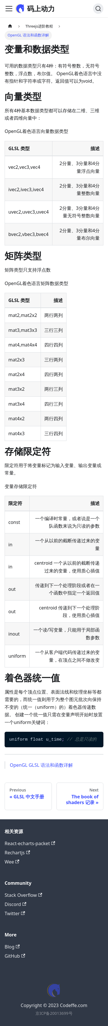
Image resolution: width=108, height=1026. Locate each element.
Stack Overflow (23, 895)
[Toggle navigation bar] (9, 8)
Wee (12, 862)
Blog (12, 947)
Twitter (15, 913)
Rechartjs (17, 852)
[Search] (98, 8)
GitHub (15, 956)
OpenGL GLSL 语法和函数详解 (41, 765)
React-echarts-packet (30, 843)
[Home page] (10, 26)
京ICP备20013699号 (53, 1013)
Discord (15, 904)
